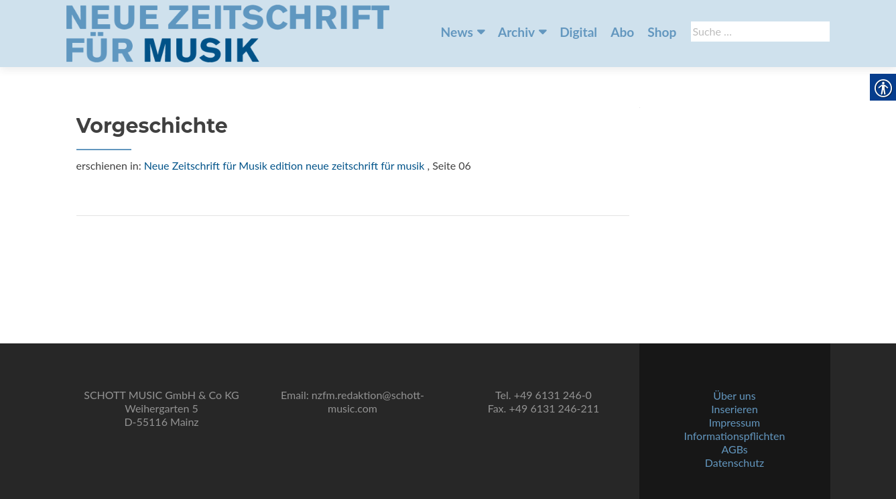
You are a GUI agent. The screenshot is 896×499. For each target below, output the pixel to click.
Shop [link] (661, 32)
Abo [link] (622, 32)
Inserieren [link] (734, 408)
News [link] (457, 32)
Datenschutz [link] (734, 462)
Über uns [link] (734, 395)
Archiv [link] (516, 32)
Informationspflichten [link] (734, 435)
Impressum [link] (734, 422)
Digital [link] (578, 32)
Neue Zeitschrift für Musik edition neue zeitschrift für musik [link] (284, 165)
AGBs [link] (734, 449)
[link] (227, 32)
